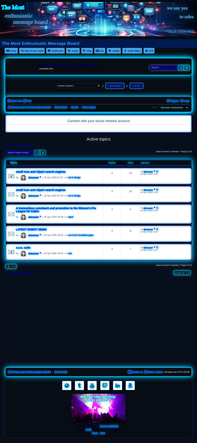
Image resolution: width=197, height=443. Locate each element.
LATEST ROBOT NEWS (31, 229)
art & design (74, 177)
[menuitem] (27, 101)
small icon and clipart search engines (41, 171)
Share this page (114, 86)
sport (70, 217)
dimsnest (33, 177)
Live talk (136, 86)
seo (70, 253)
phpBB (88, 429)
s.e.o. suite (23, 247)
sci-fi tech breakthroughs (81, 235)
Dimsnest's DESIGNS (109, 426)
